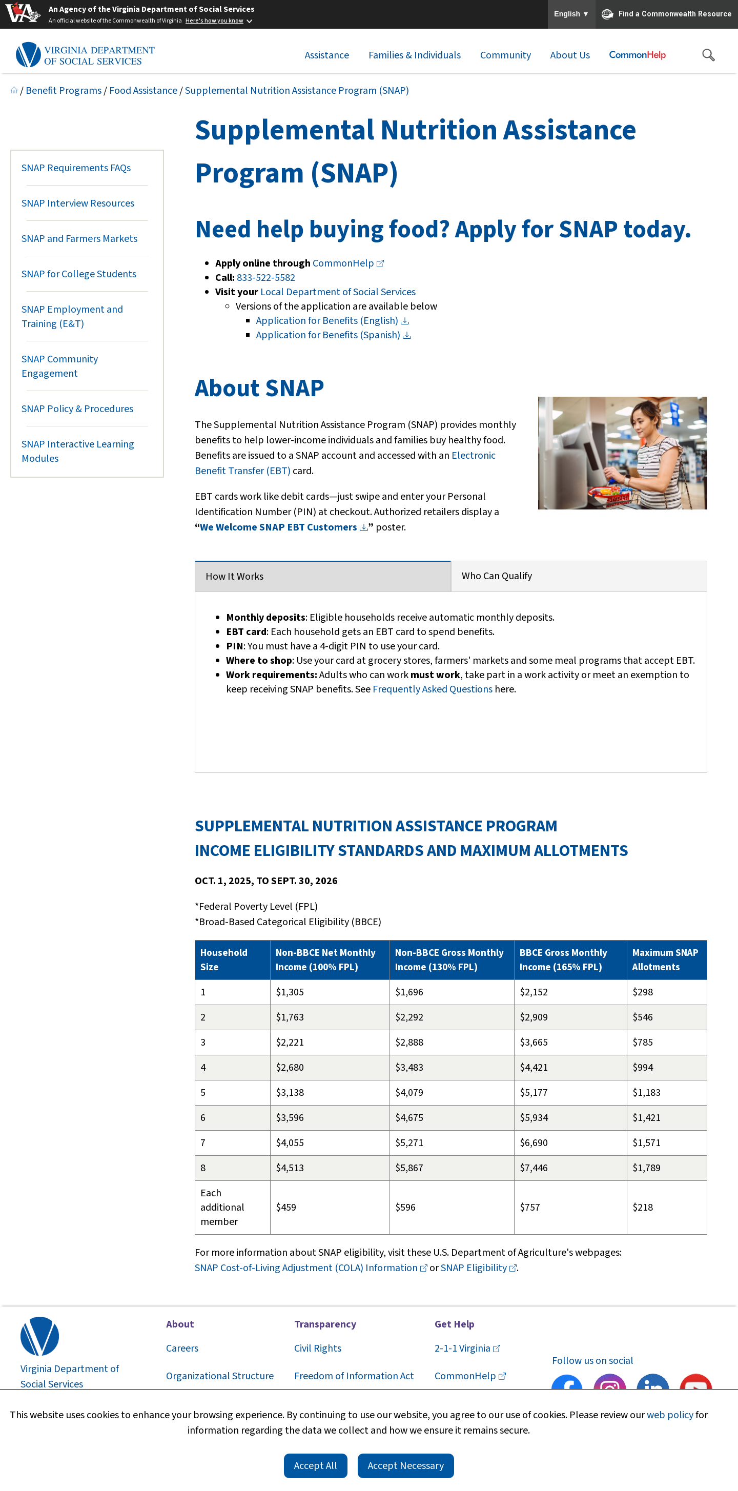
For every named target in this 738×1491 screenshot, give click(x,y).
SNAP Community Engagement (60, 366)
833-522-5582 (266, 278)
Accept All (315, 1466)
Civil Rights (317, 1348)
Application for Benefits (332, 321)
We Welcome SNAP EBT (284, 527)
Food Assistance (143, 91)
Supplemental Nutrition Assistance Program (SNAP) (297, 91)
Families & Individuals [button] (414, 55)
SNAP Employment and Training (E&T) (72, 316)
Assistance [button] (327, 55)
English (571, 14)
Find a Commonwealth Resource (667, 14)
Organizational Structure (220, 1376)
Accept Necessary (406, 1466)
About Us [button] (570, 55)
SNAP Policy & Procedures (77, 409)
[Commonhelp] (637, 55)
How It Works (234, 576)
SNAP (479, 1268)
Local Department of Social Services (338, 292)
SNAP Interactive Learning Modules (78, 451)
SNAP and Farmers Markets (79, 239)
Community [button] (505, 55)
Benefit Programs (63, 91)
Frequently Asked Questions (433, 689)
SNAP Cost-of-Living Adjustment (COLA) (312, 1268)
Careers (182, 1348)
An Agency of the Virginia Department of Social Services (152, 9)
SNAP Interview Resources (78, 203)
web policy (670, 1415)
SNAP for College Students (79, 274)
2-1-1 (467, 1348)
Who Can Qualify (497, 576)
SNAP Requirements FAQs (76, 168)
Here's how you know (214, 20)
